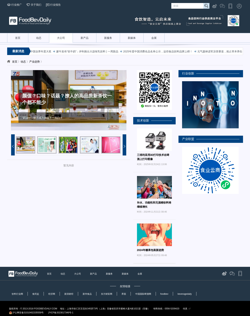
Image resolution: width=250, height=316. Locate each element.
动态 (38, 37)
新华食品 (87, 294)
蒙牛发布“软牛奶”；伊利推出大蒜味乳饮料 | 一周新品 (88, 51)
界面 (124, 294)
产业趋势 (34, 61)
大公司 (61, 37)
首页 (17, 37)
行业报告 (55, 4)
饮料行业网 (17, 294)
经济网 (51, 294)
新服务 (108, 37)
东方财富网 (106, 294)
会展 (154, 37)
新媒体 (132, 37)
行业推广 (16, 4)
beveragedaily (185, 294)
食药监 (35, 294)
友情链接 (125, 286)
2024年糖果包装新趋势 (150, 250)
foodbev (164, 294)
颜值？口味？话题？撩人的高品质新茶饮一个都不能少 (67, 99)
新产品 (84, 37)
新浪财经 (68, 294)
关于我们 (36, 4)
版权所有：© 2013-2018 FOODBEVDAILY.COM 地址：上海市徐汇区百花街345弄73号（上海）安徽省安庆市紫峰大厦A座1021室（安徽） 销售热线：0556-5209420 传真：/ (99, 308)
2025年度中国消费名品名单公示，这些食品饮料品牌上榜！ (158, 51)
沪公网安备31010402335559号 (26, 312)
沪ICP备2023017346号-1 (60, 312)
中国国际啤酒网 (143, 294)
